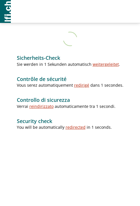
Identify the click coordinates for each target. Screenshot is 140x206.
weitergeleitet (106, 64)
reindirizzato (41, 106)
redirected (76, 127)
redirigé (81, 85)
